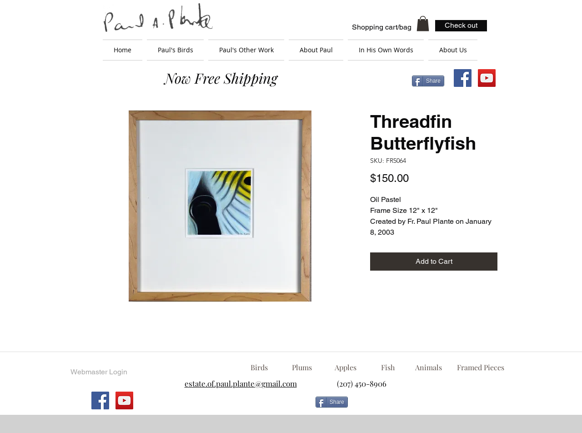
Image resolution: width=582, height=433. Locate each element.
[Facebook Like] (425, 406)
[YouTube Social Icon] (487, 78)
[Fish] (387, 367)
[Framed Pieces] (480, 367)
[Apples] (345, 367)
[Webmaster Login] (98, 372)
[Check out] (461, 25)
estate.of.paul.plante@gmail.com (241, 383)
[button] (422, 23)
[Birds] (258, 367)
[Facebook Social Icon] (463, 78)
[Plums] (302, 367)
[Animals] (428, 367)
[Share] (428, 81)
